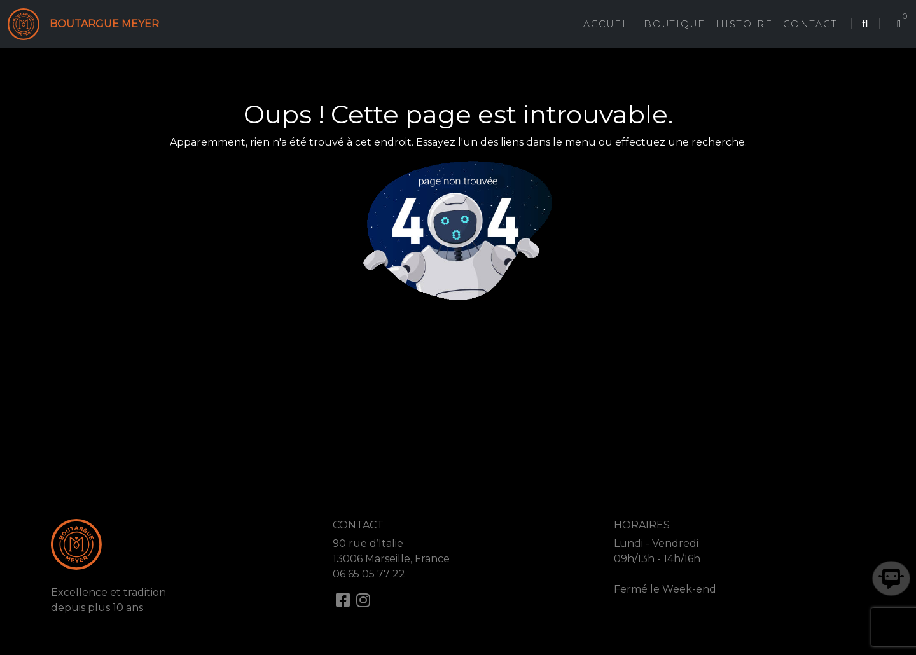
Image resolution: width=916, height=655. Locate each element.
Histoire (744, 24)
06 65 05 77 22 (369, 574)
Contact (810, 24)
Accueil (608, 24)
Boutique (674, 24)
